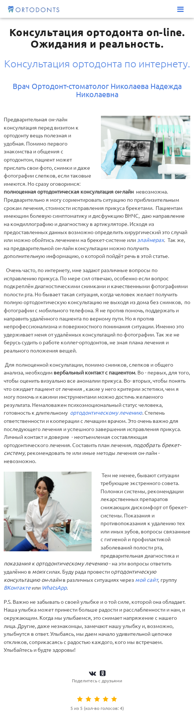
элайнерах (150, 240)
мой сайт (146, 580)
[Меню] (180, 9)
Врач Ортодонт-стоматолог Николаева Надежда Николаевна (97, 90)
